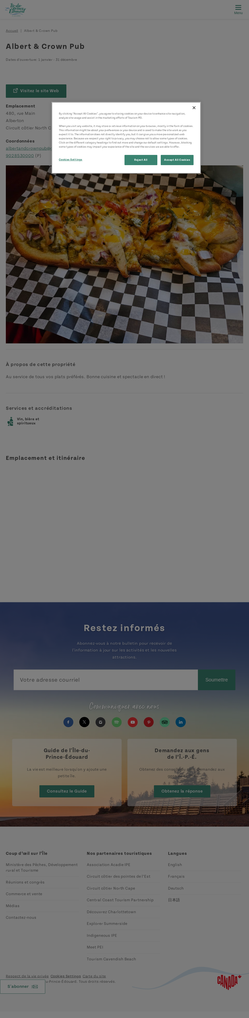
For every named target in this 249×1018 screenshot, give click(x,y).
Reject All (141, 159)
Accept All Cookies (177, 159)
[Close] (194, 107)
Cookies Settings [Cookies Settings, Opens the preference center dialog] (70, 159)
